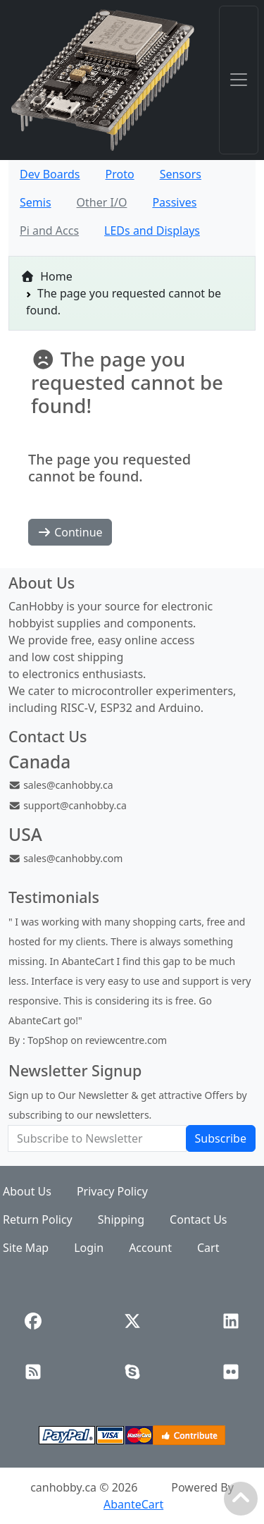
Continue (70, 532)
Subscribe (220, 1138)
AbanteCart (133, 1504)
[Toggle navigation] (238, 80)
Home (46, 276)
